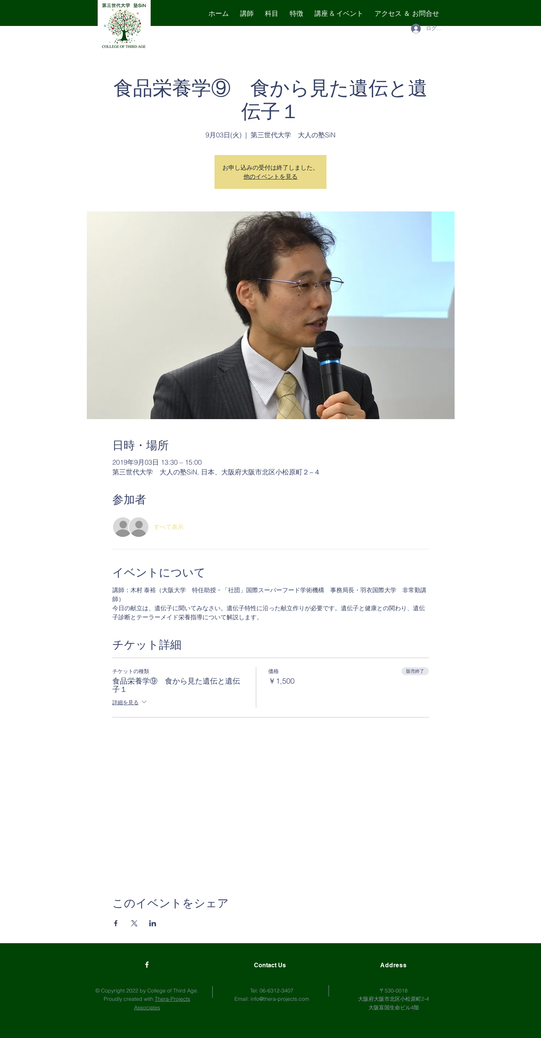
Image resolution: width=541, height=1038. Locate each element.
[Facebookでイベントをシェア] (115, 923)
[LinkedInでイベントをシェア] (152, 923)
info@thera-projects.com (280, 998)
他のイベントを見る (270, 176)
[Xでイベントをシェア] (134, 923)
